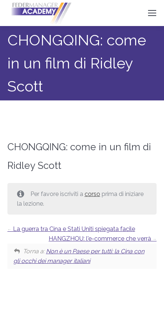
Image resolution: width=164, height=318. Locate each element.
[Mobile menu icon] (152, 13)
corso (92, 193)
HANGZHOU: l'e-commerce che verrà (103, 238)
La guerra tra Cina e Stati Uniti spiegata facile (71, 228)
